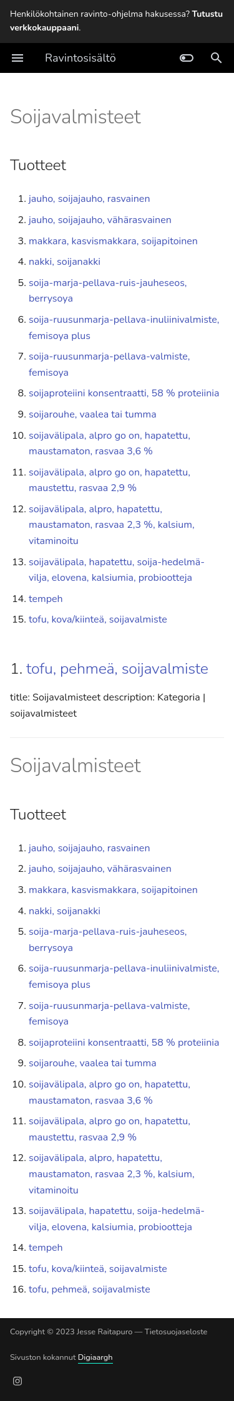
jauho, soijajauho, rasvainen (89, 199)
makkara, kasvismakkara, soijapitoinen (113, 241)
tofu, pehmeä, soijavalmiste (117, 668)
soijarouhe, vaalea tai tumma (93, 414)
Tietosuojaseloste (176, 1331)
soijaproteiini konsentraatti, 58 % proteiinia (124, 393)
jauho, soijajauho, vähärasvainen (100, 220)
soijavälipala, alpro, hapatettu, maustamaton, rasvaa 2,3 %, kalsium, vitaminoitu (112, 525)
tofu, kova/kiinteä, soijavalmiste (98, 619)
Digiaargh (95, 1357)
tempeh (46, 599)
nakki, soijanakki (64, 262)
